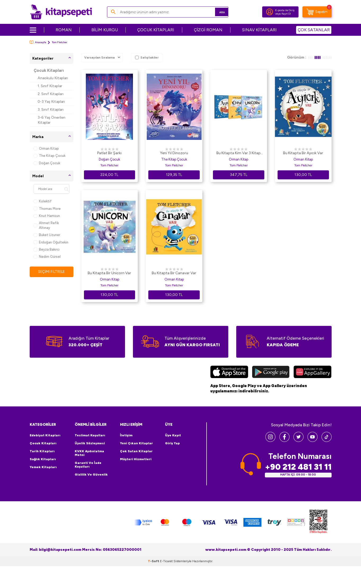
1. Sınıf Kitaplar (50, 86)
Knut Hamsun (47, 216)
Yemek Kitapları (43, 467)
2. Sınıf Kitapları (51, 94)
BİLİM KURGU (104, 29)
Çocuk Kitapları (49, 70)
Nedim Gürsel (47, 257)
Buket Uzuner (47, 235)
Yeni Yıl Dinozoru (174, 153)
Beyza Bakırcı (47, 249)
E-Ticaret (166, 561)
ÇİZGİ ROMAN (208, 29)
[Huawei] (312, 372)
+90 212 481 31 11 (298, 467)
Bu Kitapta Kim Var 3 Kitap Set (238, 153)
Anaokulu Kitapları (53, 78)
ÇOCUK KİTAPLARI (155, 29)
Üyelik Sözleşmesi (90, 443)
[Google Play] (270, 372)
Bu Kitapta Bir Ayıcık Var (303, 153)
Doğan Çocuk (47, 163)
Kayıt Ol (286, 13)
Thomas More (47, 209)
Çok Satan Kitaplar (136, 451)
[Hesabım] (269, 11)
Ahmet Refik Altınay (46, 225)
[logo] (61, 12)
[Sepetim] (317, 11)
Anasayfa (38, 42)
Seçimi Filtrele (51, 271)
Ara (216, 12)
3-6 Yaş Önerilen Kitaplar (51, 120)
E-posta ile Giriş (285, 10)
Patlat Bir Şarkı (109, 153)
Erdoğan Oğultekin (51, 242)
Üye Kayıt (173, 435)
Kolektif (43, 201)
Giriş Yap (172, 443)
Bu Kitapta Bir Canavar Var (174, 273)
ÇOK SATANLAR (314, 29)
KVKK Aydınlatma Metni (89, 453)
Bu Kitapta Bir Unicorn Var (109, 273)
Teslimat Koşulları (90, 435)
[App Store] (229, 372)
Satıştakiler (147, 57)
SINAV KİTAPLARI (259, 29)
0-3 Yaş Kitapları (51, 101)
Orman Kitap (46, 148)
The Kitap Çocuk (49, 156)
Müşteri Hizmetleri (135, 459)
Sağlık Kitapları (43, 459)
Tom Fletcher (109, 165)
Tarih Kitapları (42, 451)
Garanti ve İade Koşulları (88, 464)
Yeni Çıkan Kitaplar (136, 443)
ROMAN (64, 29)
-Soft (154, 561)
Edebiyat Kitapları (45, 435)
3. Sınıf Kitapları (51, 109)
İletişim (126, 435)
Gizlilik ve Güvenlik (91, 474)
